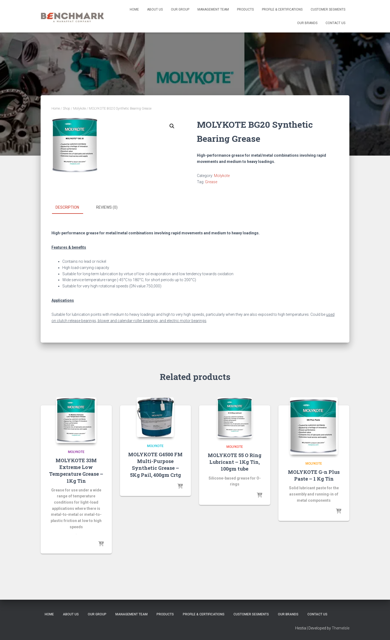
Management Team (213, 9)
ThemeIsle (340, 628)
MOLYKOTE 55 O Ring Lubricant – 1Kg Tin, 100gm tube (234, 462)
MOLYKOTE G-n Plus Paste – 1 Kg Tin (314, 475)
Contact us (335, 23)
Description (67, 207)
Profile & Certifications (282, 9)
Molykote (79, 108)
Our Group (180, 9)
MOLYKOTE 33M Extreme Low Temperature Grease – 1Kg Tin (76, 470)
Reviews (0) (107, 207)
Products (245, 9)
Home (134, 9)
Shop (66, 108)
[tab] (71, 207)
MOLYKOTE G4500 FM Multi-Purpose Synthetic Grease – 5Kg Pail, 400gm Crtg (155, 464)
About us (155, 9)
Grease (211, 182)
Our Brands (307, 23)
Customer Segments (328, 9)
